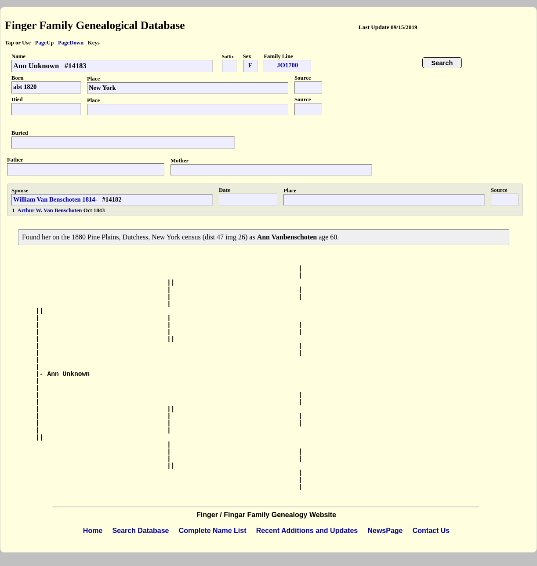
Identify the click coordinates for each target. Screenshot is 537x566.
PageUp (44, 43)
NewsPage (385, 530)
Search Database (140, 530)
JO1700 (287, 65)
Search (442, 62)
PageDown (70, 43)
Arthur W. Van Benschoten (50, 210)
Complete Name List (213, 530)
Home (92, 530)
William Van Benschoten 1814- (55, 199)
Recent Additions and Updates (307, 530)
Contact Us (431, 530)
